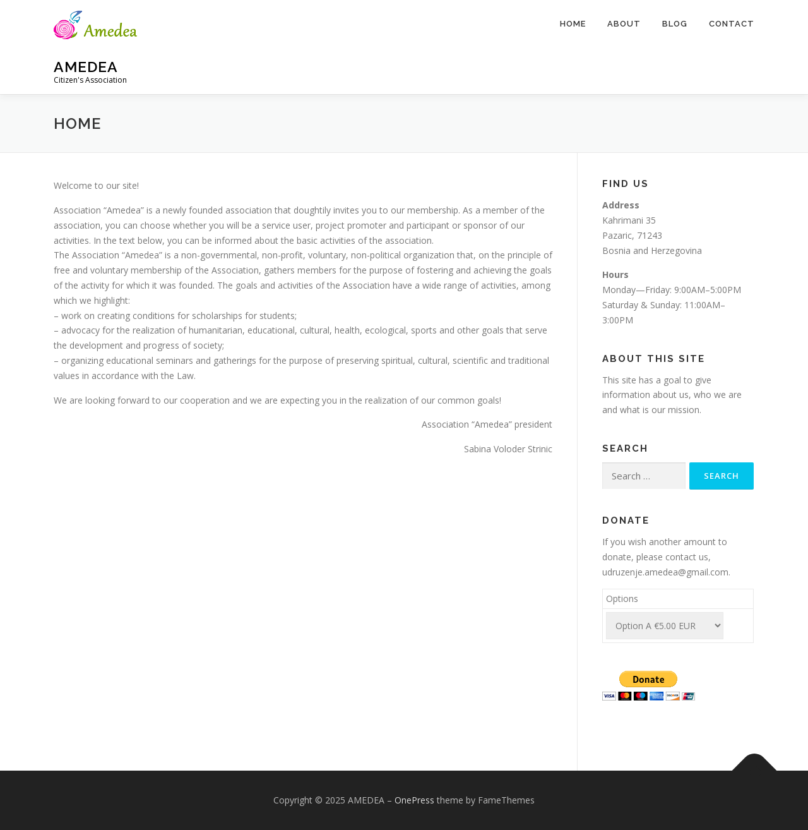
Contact (731, 23)
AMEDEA (86, 66)
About (624, 23)
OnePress (414, 800)
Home (573, 23)
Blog (674, 23)
